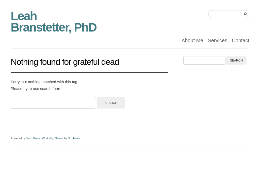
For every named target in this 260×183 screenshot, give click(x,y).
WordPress (33, 138)
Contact (240, 40)
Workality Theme (52, 138)
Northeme (74, 138)
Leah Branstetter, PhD (53, 21)
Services (217, 40)
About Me (192, 40)
